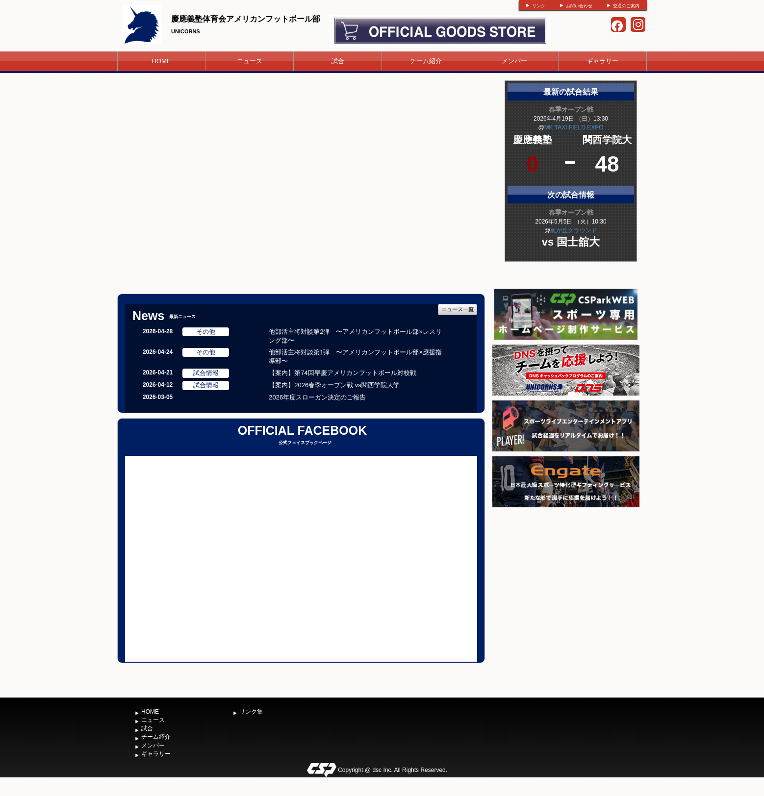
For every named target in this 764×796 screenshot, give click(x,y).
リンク (538, 5)
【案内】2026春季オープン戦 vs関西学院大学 (334, 385)
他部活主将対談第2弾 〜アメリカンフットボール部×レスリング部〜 (355, 336)
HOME (161, 61)
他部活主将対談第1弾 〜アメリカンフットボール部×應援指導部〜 (355, 356)
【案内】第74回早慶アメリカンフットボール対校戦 (342, 372)
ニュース (249, 61)
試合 (337, 61)
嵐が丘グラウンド (573, 230)
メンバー (514, 61)
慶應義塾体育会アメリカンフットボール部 (245, 19)
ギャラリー (602, 61)
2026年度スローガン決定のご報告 (317, 397)
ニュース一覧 (457, 309)
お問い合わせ (579, 5)
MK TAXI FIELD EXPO (574, 127)
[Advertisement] (565, 583)
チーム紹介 (426, 61)
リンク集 (251, 711)
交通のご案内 (626, 5)
